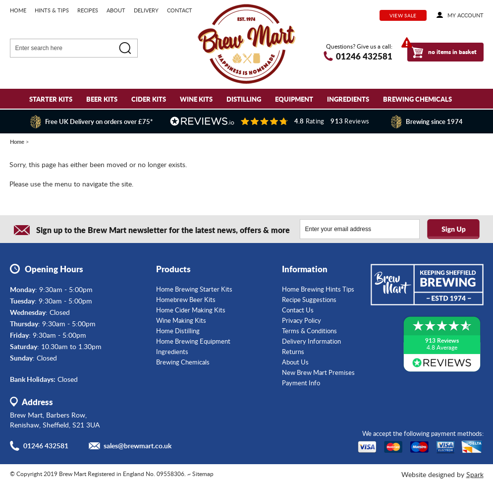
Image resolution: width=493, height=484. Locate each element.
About (116, 10)
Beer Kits (101, 99)
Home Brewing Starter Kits (194, 289)
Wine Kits (196, 99)
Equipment (294, 99)
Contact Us (298, 309)
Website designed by (442, 474)
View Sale (403, 15)
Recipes (87, 10)
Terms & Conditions (309, 330)
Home (18, 10)
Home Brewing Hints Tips (318, 289)
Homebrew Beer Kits (186, 299)
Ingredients (348, 99)
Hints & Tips (52, 10)
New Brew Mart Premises (318, 372)
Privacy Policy (301, 320)
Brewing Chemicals (417, 99)
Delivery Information (311, 341)
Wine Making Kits (181, 320)
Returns (293, 351)
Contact (179, 10)
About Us (295, 362)
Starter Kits (50, 99)
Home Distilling (178, 330)
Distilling (243, 99)
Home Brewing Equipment (193, 341)
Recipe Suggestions (309, 299)
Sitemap (203, 474)
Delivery (146, 10)
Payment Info (301, 382)
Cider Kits (148, 99)
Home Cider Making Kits (190, 309)
